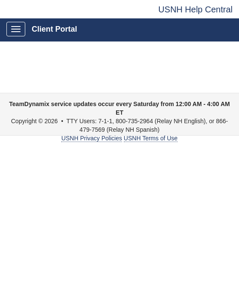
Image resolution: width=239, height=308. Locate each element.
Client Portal (54, 29)
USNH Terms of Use (151, 138)
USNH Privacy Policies (91, 138)
